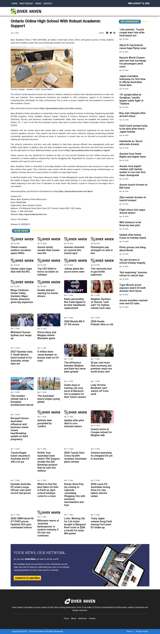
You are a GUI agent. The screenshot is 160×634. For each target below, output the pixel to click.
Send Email (21, 202)
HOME (14, 3)
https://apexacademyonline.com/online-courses (61, 108)
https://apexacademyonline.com (33, 214)
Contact (92, 618)
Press (66, 618)
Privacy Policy (142, 631)
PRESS (38, 3)
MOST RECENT (26, 3)
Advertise (82, 618)
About (73, 618)
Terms (129, 631)
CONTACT (47, 3)
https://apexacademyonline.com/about (76, 191)
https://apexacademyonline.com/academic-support (87, 150)
